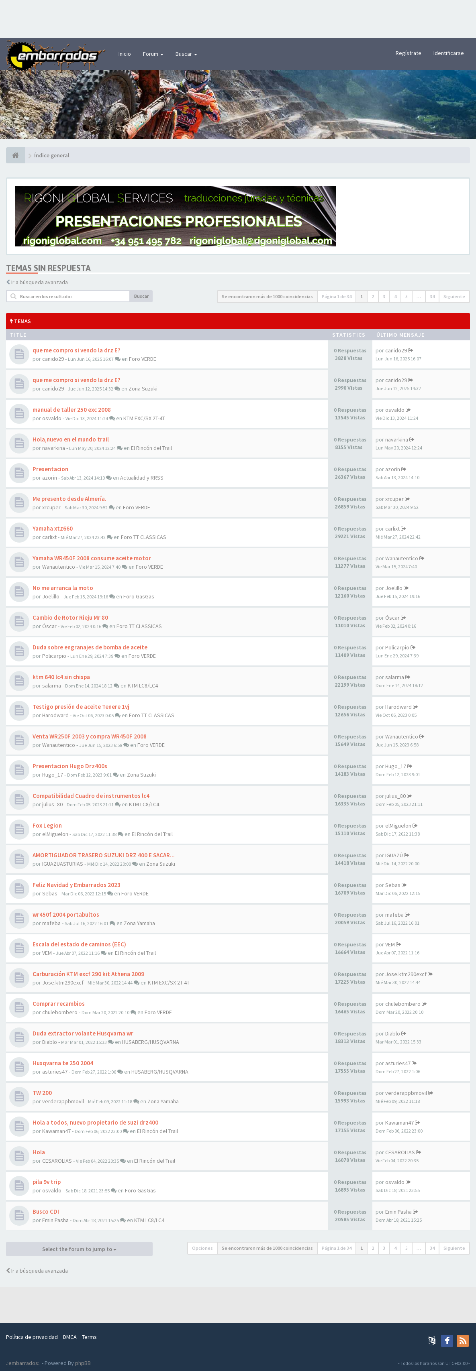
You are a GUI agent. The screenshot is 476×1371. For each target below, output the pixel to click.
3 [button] (384, 296)
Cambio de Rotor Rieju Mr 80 (70, 617)
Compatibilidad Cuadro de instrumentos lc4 (91, 795)
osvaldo (51, 418)
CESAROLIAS (57, 1160)
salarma (51, 685)
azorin (49, 477)
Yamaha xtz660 (53, 528)
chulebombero (60, 1012)
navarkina (53, 448)
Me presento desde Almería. (69, 498)
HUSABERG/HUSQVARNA (150, 1042)
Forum (153, 53)
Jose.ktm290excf (63, 982)
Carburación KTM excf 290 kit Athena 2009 (88, 974)
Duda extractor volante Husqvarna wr (83, 1033)
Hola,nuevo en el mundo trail (71, 439)
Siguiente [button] (454, 296)
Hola (39, 1152)
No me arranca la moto (63, 588)
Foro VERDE (142, 358)
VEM (47, 952)
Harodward (55, 715)
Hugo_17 (52, 774)
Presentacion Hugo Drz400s (70, 766)
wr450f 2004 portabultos (66, 914)
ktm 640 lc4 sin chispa (61, 677)
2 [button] (373, 296)
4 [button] (395, 296)
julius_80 (52, 804)
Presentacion (50, 469)
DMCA (70, 1336)
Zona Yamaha (139, 923)
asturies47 (54, 1071)
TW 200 (42, 1092)
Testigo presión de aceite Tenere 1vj (81, 706)
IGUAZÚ (394, 855)
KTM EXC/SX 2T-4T (144, 418)
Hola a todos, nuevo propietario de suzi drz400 (95, 1122)
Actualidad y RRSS (141, 477)
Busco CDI (46, 1211)
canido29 (53, 358)
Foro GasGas (138, 596)
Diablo (49, 1042)
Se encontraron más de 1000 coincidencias (267, 296)
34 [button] (432, 296)
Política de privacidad (32, 1336)
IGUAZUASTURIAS (62, 863)
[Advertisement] (238, 18)
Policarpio (54, 655)
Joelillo (50, 596)
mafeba (51, 923)
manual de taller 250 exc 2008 (72, 409)
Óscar (49, 626)
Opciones (202, 1248)
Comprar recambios (59, 1003)
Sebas (49, 893)
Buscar (186, 53)
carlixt (49, 537)
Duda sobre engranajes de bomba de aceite (90, 647)
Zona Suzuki (143, 388)
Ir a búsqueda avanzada (39, 282)
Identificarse (448, 53)
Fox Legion (47, 825)
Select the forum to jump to (79, 1249)
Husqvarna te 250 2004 (63, 1063)
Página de (336, 296)
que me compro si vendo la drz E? (77, 350)
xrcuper (51, 507)
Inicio (124, 53)
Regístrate (408, 53)
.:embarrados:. (23, 1363)
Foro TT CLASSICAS (143, 537)
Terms (89, 1336)
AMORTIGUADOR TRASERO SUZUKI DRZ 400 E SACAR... (104, 855)
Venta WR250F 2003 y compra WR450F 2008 (90, 736)
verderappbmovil (63, 1101)
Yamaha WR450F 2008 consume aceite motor (92, 558)
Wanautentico (58, 566)
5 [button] (406, 296)
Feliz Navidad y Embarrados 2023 (77, 885)
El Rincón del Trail (151, 448)
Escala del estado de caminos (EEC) (79, 944)
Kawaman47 (56, 1131)
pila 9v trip (47, 1182)
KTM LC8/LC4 (143, 685)
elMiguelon (55, 834)
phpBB (83, 1363)
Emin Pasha (55, 1220)
